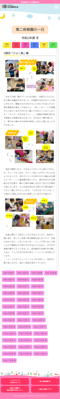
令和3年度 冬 (8, 306)
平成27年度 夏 (9, 360)
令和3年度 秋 (23, 306)
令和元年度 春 (24, 326)
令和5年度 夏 (8, 293)
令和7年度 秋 (22, 273)
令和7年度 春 (51, 273)
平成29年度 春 (9, 347)
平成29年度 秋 (25, 340)
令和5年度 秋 (37, 286)
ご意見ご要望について (45, 389)
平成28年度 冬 (25, 347)
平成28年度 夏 (9, 353)
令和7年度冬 (8, 273)
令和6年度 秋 (23, 279)
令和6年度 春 (8, 286)
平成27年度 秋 (40, 353)
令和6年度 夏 (37, 279)
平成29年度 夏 (40, 340)
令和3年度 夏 (37, 306)
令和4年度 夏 (23, 300)
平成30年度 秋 (9, 333)
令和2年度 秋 (37, 313)
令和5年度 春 (23, 293)
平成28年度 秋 (40, 347)
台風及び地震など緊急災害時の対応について (15, 389)
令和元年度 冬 (23, 320)
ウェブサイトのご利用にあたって (15, 381)
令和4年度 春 (37, 300)
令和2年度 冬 (23, 313)
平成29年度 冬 (9, 340)
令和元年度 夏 (9, 326)
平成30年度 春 (40, 333)
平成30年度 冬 (39, 326)
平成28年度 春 (25, 353)
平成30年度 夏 (25, 333)
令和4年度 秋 (8, 300)
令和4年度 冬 (37, 293)
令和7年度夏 (36, 273)
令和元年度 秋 (38, 320)
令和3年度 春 (8, 313)
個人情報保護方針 (45, 381)
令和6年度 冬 (8, 279)
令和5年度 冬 (23, 286)
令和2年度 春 (8, 320)
